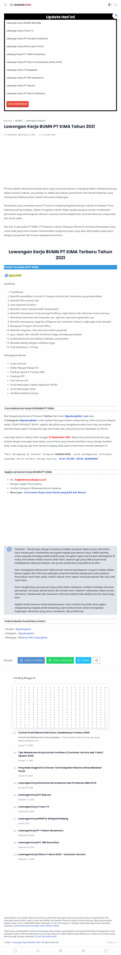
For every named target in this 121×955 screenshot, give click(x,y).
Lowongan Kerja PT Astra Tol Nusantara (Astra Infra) (34, 62)
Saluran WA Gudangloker (34, 637)
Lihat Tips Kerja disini (46, 936)
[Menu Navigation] (5, 4)
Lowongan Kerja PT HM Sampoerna (25, 77)
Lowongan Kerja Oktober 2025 (26, 942)
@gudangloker (28, 420)
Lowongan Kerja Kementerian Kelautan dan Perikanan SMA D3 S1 (57, 782)
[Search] (115, 4)
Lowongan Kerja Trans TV (19, 30)
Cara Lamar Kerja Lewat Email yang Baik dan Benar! (55, 492)
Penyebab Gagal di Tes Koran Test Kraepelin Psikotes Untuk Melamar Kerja (60, 769)
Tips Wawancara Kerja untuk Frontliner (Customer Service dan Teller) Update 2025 (60, 754)
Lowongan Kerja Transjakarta (21, 69)
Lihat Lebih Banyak (17, 104)
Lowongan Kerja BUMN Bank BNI (23, 22)
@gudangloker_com (77, 416)
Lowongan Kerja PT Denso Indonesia (25, 93)
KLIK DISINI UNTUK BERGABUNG (78, 459)
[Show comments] (105, 950)
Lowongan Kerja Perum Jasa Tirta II (25, 46)
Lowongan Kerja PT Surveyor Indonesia (27, 38)
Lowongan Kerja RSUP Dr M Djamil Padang (43, 818)
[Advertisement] (60, 165)
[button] (110, 4)
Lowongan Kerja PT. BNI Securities (38, 842)
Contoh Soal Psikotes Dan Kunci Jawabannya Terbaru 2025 (53, 732)
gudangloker (24, 629)
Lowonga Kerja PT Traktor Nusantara (25, 54)
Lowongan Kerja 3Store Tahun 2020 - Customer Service (51, 854)
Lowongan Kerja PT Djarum (20, 85)
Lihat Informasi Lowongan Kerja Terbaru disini (36, 925)
